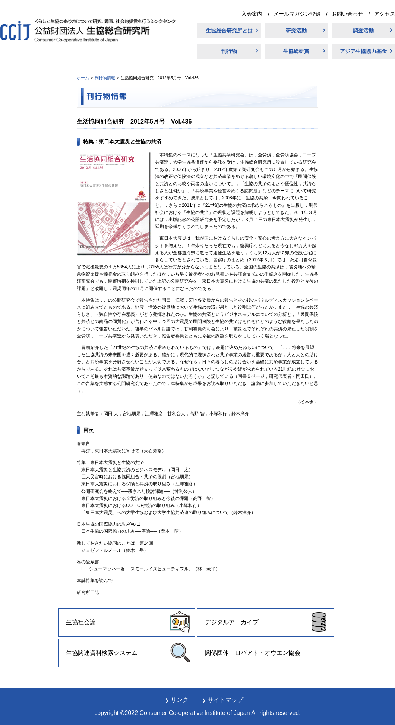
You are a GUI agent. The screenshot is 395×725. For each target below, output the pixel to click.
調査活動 (363, 31)
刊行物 (229, 51)
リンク (180, 700)
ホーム (83, 77)
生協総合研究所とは (229, 31)
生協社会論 (81, 622)
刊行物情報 (105, 77)
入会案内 (251, 14)
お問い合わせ (347, 14)
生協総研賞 (296, 51)
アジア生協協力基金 (363, 51)
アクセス (384, 14)
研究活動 (296, 31)
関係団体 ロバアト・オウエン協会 (252, 653)
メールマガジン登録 (297, 14)
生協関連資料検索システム (102, 653)
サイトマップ (225, 700)
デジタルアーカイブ (232, 622)
